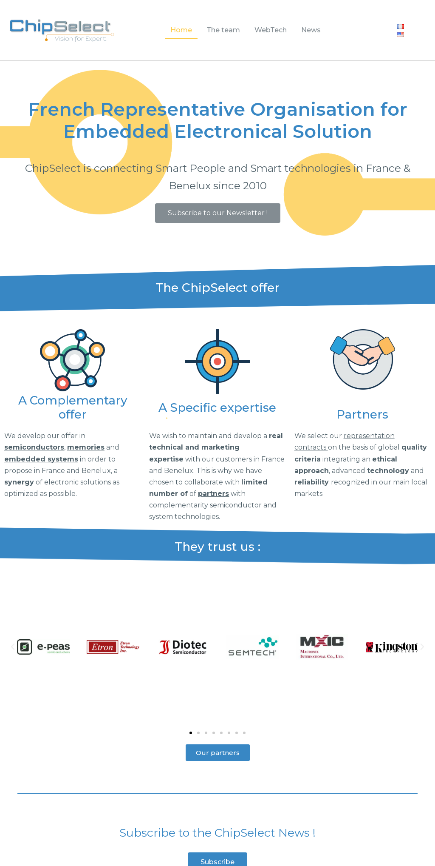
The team (223, 30)
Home (181, 30)
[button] (217, 213)
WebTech (270, 30)
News (311, 30)
